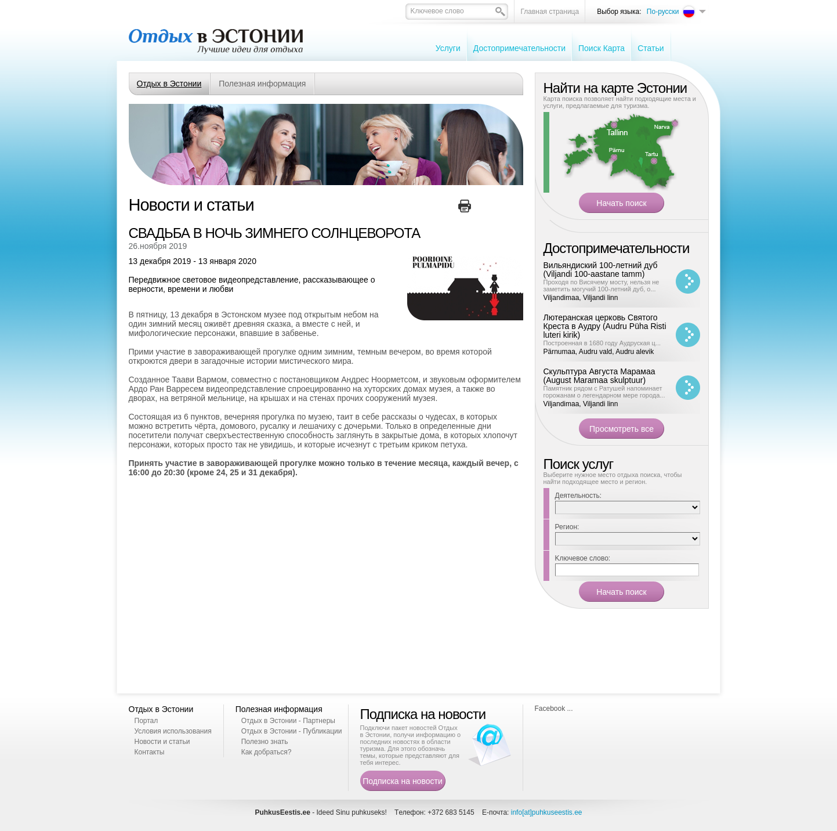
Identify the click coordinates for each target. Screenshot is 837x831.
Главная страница (549, 12)
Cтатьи (650, 48)
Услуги (448, 48)
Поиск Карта (601, 48)
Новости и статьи (162, 742)
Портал (146, 721)
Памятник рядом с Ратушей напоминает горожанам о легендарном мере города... (604, 392)
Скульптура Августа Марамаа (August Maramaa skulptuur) (599, 376)
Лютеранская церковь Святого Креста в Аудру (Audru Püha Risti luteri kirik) (604, 326)
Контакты (150, 752)
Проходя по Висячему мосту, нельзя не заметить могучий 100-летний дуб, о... (601, 285)
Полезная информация (262, 83)
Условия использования (173, 731)
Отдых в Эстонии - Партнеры (288, 721)
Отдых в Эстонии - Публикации (291, 731)
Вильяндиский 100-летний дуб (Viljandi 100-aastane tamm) (600, 270)
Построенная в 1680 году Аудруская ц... (602, 342)
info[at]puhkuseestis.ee (546, 812)
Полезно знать (264, 742)
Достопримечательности (519, 48)
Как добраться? (266, 752)
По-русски (663, 12)
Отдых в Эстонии (169, 83)
